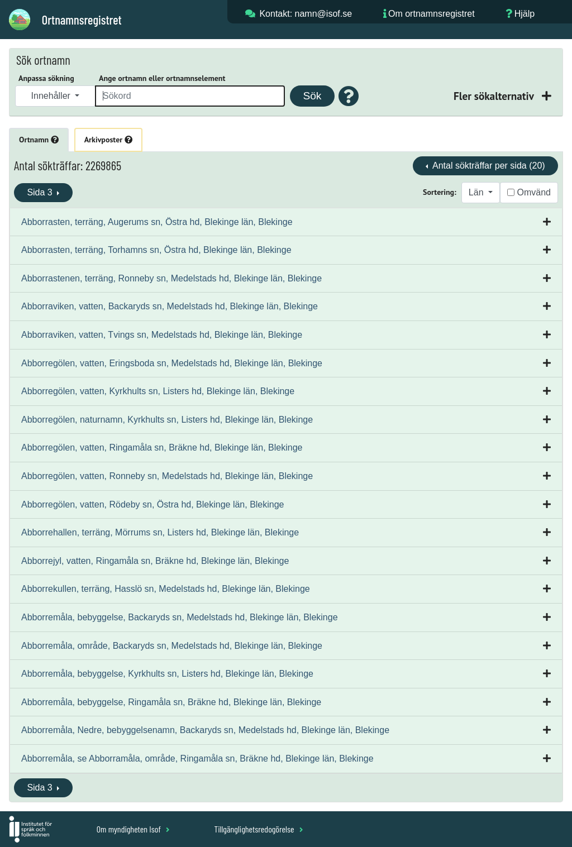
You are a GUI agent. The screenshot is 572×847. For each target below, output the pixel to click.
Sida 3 (41, 192)
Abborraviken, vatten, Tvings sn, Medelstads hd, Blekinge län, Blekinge (161, 334)
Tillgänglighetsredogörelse (258, 829)
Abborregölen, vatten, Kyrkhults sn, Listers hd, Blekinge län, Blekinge (157, 391)
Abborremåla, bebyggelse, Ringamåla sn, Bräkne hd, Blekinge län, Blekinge (171, 702)
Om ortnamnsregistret (431, 13)
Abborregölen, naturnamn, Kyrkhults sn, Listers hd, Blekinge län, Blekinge (167, 419)
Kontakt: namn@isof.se (305, 13)
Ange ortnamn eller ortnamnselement (162, 78)
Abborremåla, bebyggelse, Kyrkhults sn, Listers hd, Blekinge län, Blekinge (167, 673)
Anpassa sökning (46, 78)
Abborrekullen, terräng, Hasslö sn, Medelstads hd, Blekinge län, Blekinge (165, 589)
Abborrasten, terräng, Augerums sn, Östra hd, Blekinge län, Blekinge (157, 222)
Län (477, 192)
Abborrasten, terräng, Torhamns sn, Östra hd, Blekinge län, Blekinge (156, 250)
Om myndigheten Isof (133, 829)
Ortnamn (39, 140)
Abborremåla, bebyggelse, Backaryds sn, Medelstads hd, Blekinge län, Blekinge (179, 617)
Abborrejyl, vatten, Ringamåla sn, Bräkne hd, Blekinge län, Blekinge (155, 561)
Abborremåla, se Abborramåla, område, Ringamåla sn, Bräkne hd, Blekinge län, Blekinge (197, 758)
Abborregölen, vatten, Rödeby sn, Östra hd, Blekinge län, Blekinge (152, 504)
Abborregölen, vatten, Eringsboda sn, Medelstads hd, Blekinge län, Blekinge (171, 363)
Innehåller (52, 96)
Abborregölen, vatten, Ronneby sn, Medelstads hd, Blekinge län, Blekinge (167, 476)
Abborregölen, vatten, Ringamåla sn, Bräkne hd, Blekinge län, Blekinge (161, 447)
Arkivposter (108, 140)
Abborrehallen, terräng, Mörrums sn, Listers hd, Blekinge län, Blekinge (160, 532)
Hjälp (524, 13)
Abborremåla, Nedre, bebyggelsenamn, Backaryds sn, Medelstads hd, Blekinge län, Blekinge (205, 730)
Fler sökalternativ (495, 96)
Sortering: (439, 192)
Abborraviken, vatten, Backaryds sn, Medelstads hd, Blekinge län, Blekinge (169, 306)
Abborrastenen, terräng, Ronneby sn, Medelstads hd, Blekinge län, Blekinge (171, 278)
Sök (312, 96)
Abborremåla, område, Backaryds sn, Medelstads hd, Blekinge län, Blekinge (171, 645)
